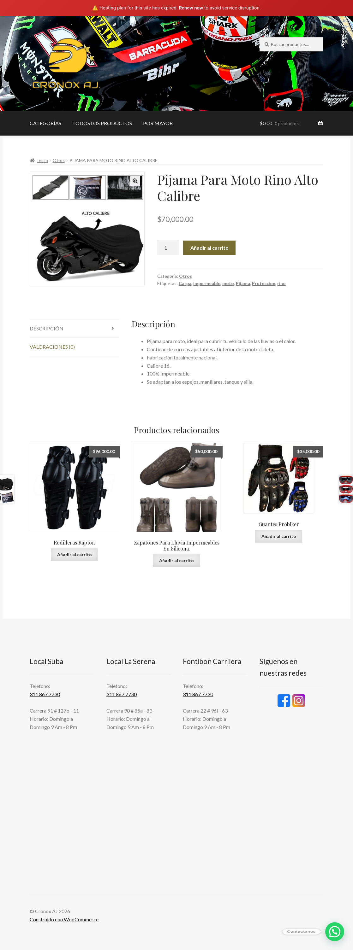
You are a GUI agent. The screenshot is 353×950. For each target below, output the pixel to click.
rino (281, 283)
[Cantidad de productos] (168, 248)
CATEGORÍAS (45, 123)
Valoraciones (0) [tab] (52, 347)
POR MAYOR (158, 123)
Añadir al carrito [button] (74, 554)
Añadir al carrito (209, 248)
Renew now (191, 8)
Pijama (243, 283)
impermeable (206, 283)
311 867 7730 (45, 694)
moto (228, 283)
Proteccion (263, 283)
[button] (135, 181)
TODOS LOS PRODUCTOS (102, 123)
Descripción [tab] (46, 328)
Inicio (42, 160)
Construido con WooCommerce (64, 919)
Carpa (185, 283)
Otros (59, 160)
